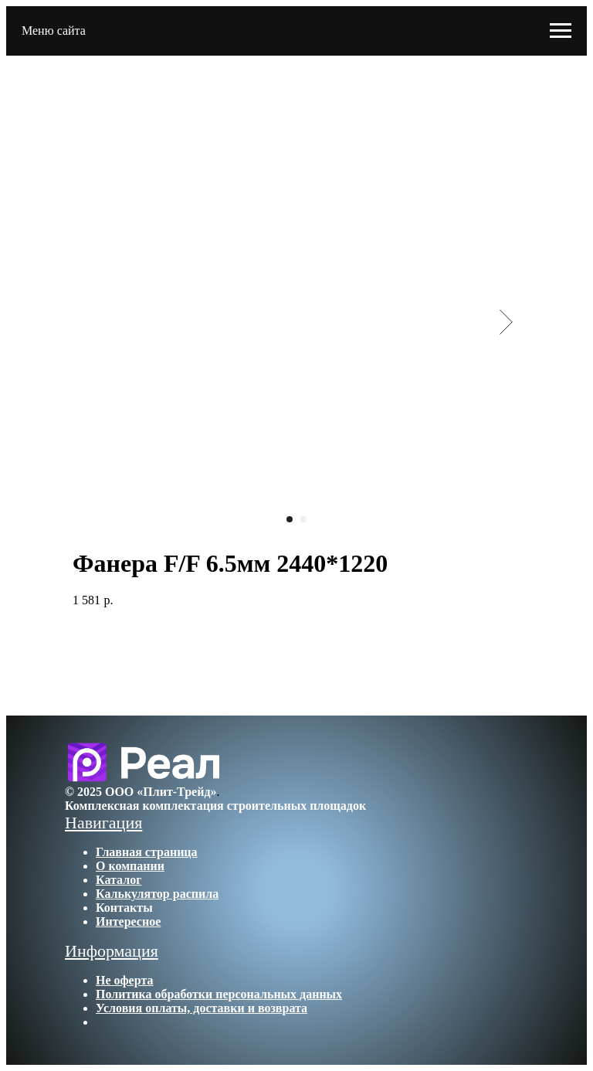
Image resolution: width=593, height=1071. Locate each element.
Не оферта (124, 980)
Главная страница (147, 851)
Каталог (118, 879)
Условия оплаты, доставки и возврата (201, 1008)
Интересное (128, 921)
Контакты (124, 907)
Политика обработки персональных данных (219, 994)
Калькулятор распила (157, 893)
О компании (130, 865)
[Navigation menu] (560, 31)
